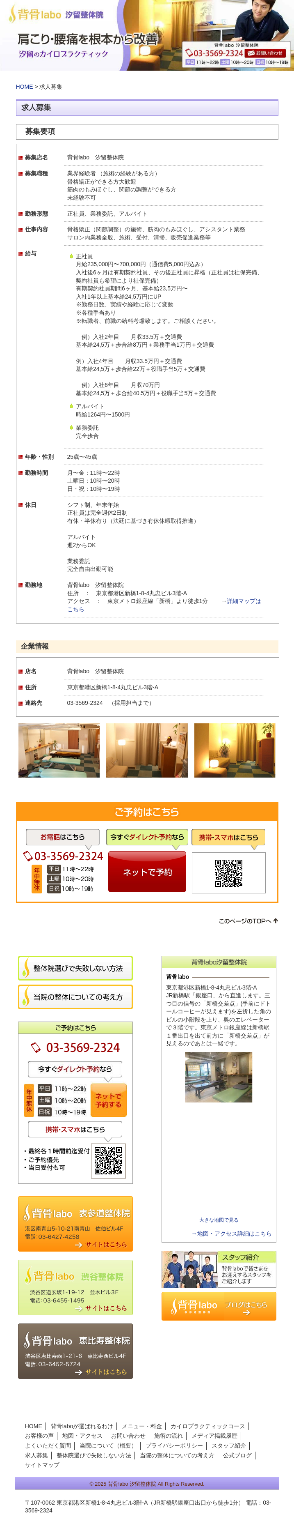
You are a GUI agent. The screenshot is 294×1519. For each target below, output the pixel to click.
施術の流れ (168, 1435)
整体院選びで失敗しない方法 (94, 1455)
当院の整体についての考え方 (177, 1455)
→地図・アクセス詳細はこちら (231, 1233)
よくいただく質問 (48, 1445)
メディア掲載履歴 (214, 1435)
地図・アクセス (82, 1435)
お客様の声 (39, 1435)
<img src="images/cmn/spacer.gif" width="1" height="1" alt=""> (219, 1160)
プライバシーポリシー (174, 1445)
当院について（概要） (108, 1445)
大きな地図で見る (219, 1219)
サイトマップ (42, 1464)
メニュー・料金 (142, 1426)
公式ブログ (237, 1455)
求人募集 (36, 1455)
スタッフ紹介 (229, 1445)
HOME (24, 86)
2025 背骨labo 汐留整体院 (125, 1484)
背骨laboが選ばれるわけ (82, 1426)
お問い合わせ (128, 1435)
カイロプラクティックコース (208, 1426)
